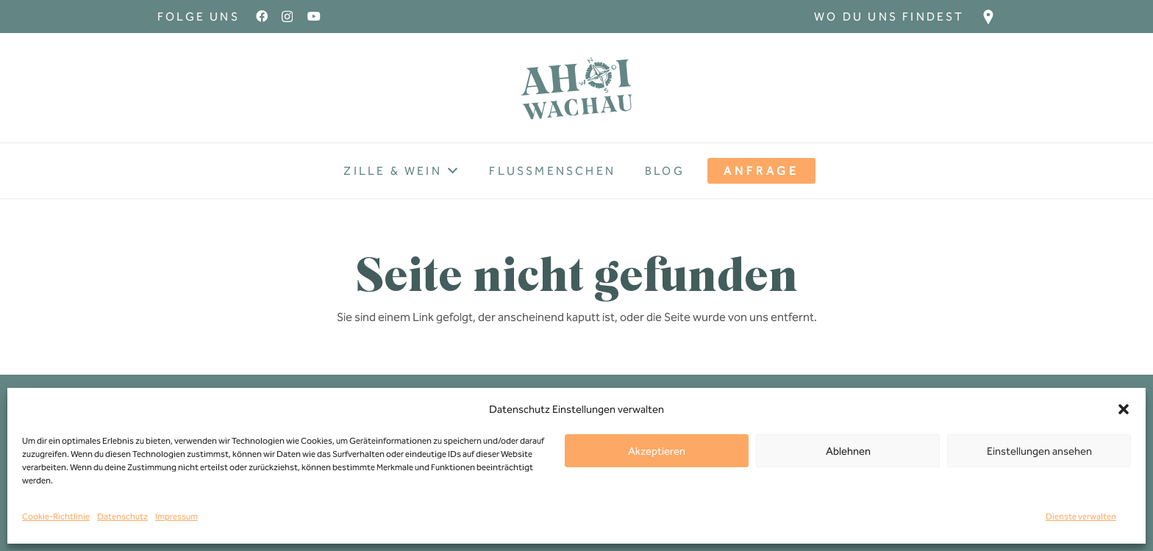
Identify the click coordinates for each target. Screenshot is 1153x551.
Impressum (176, 516)
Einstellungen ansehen (1039, 451)
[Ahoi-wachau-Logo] (576, 88)
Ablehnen (848, 451)
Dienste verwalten (1081, 516)
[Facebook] (262, 16)
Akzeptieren (656, 451)
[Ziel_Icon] (988, 17)
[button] (1123, 409)
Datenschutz (122, 516)
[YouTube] (314, 16)
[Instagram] (287, 17)
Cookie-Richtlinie (56, 516)
